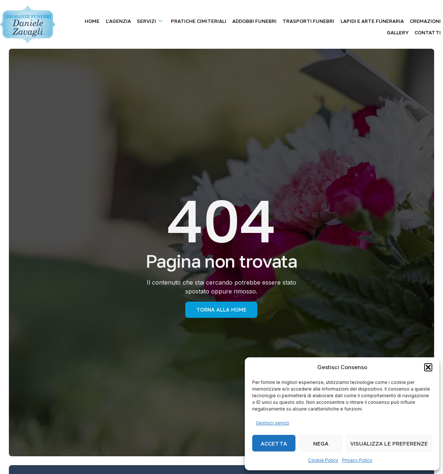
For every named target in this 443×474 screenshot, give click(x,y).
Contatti (430, 29)
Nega (320, 443)
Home (91, 20)
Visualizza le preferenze (389, 443)
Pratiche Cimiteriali (188, 20)
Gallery (432, 20)
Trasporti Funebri (292, 20)
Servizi (142, 19)
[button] (428, 367)
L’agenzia (114, 20)
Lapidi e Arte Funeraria (352, 20)
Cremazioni (402, 20)
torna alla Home (221, 309)
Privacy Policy (357, 460)
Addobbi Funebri (241, 20)
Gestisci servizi (272, 423)
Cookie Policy (323, 460)
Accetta (274, 443)
